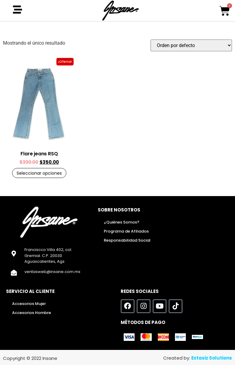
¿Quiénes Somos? (121, 222)
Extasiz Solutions (211, 358)
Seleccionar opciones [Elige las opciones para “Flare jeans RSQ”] (39, 173)
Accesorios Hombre (31, 313)
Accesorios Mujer (29, 303)
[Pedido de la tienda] (191, 45)
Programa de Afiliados (126, 231)
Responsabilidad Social (127, 240)
